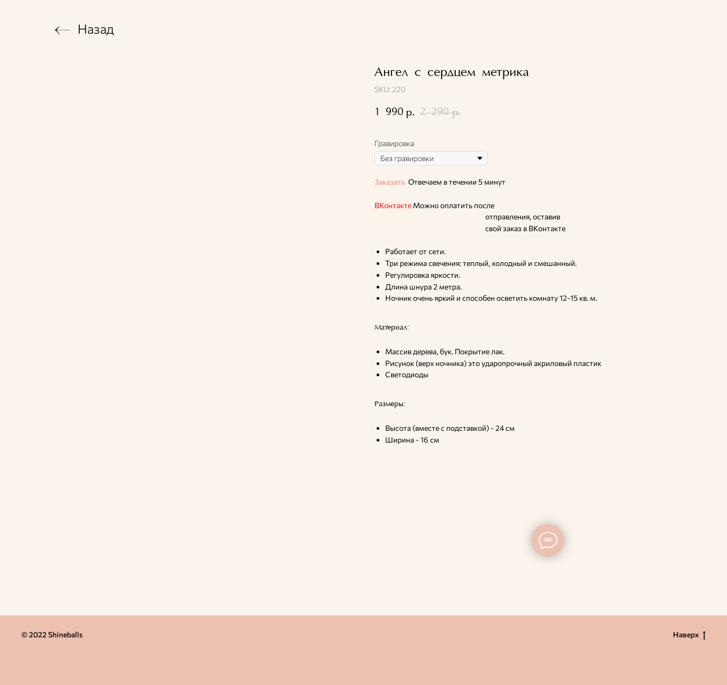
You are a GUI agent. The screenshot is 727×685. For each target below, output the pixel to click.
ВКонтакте (392, 205)
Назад (96, 28)
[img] (63, 30)
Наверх (689, 635)
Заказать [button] (389, 181)
